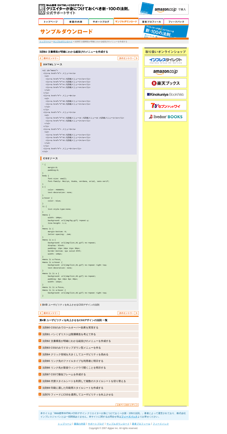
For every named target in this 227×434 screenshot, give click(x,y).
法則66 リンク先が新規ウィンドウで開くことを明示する (74, 367)
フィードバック (176, 21)
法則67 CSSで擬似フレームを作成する (64, 374)
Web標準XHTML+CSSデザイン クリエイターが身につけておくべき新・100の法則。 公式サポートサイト (84, 9)
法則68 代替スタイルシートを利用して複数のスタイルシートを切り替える (84, 381)
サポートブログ (101, 21)
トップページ (45, 42)
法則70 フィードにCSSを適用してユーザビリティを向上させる (78, 394)
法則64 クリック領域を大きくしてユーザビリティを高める (75, 354)
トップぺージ (51, 21)
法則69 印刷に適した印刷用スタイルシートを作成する (72, 387)
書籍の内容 (76, 21)
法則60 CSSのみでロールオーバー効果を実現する (70, 327)
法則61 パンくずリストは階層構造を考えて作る (69, 334)
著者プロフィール (151, 21)
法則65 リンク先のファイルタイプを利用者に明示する (72, 360)
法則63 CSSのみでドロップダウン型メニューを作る (71, 347)
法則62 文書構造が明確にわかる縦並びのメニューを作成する (76, 341)
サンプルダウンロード (126, 21)
